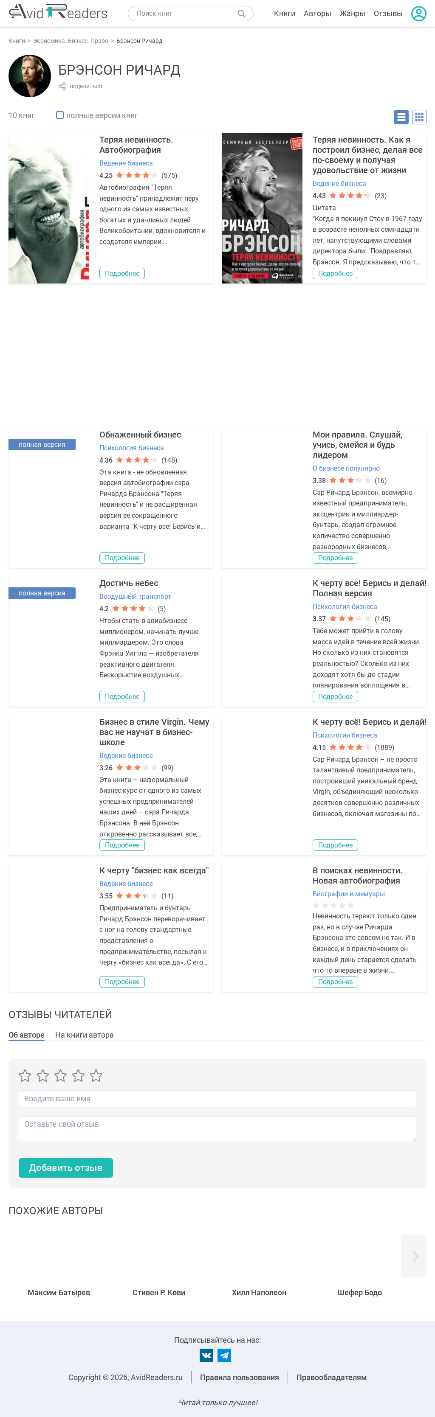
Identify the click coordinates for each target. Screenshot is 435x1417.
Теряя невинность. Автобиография (136, 145)
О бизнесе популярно (346, 468)
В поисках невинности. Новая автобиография (358, 875)
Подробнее (122, 273)
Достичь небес (128, 583)
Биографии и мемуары (349, 894)
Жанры (352, 13)
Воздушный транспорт (135, 596)
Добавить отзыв (66, 1167)
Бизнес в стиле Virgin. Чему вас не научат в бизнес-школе (154, 732)
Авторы (317, 13)
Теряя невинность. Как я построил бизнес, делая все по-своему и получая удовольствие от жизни (368, 155)
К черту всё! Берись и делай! (370, 722)
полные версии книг (102, 115)
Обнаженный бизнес (140, 434)
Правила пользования (239, 1377)
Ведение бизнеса (126, 163)
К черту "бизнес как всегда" (154, 870)
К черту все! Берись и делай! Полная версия (370, 588)
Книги (284, 13)
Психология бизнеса (131, 448)
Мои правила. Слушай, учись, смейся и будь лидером (357, 444)
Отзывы (388, 13)
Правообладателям (332, 1377)
